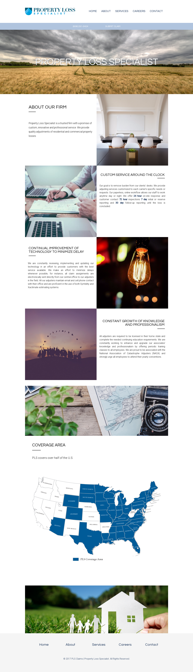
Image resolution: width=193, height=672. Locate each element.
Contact (156, 11)
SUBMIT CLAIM (112, 26)
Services (121, 11)
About (106, 11)
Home (93, 11)
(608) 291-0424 (80, 26)
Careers (139, 11)
